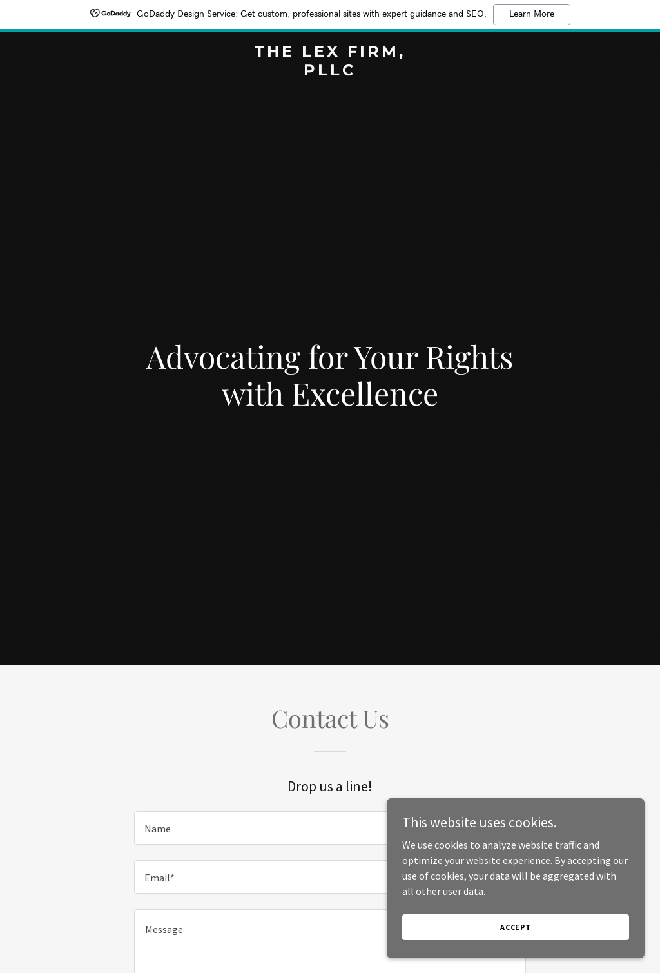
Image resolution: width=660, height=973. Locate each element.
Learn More (531, 14)
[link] (329, 71)
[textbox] (330, 828)
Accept (515, 927)
